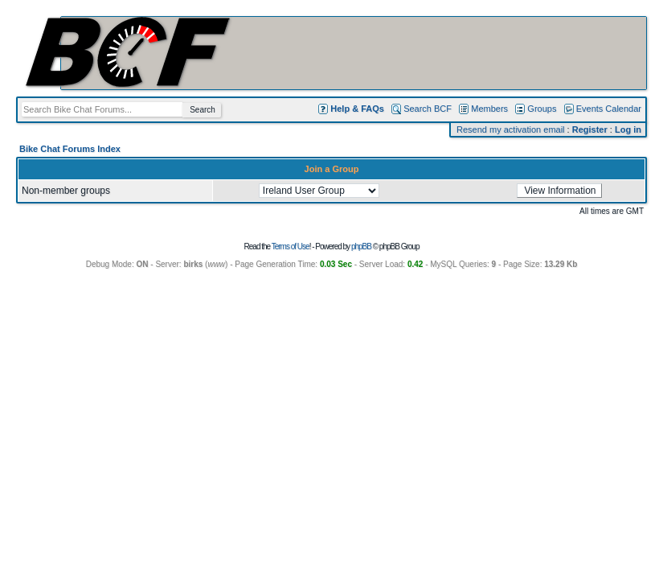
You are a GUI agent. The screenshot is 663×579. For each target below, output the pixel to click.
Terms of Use (290, 246)
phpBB (361, 246)
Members (489, 108)
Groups (541, 108)
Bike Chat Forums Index (70, 149)
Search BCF (427, 108)
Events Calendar (608, 108)
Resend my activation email (510, 129)
